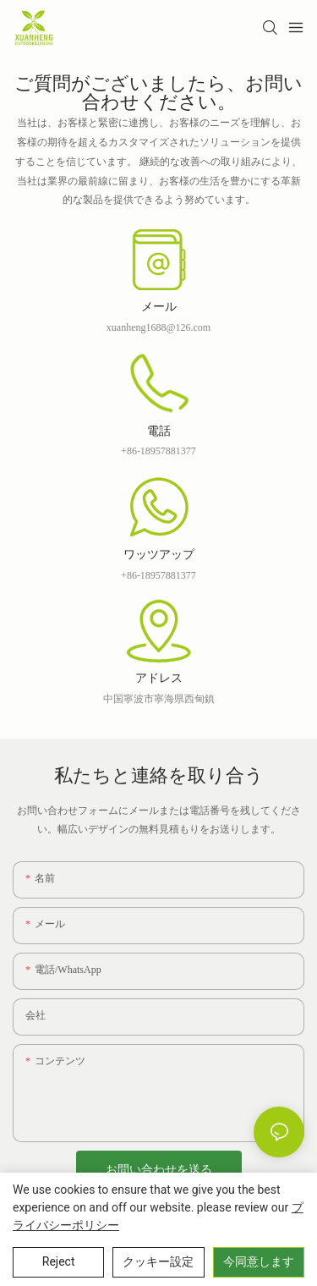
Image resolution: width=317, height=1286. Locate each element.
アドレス (159, 679)
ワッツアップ (158, 556)
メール (159, 308)
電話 (159, 432)
